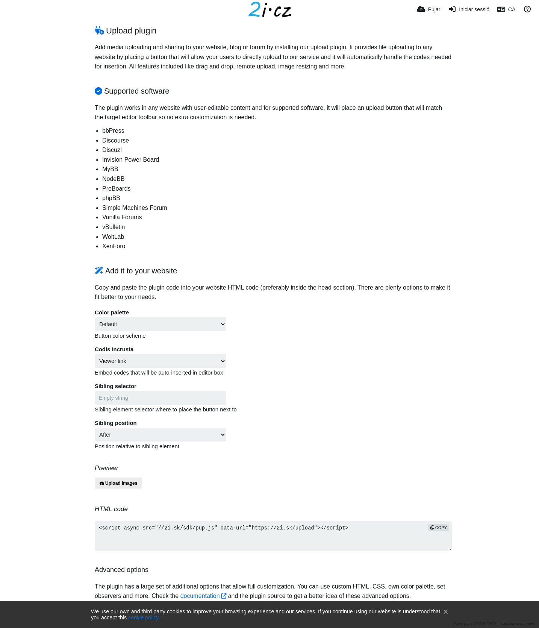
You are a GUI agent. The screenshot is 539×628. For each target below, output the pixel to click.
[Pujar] (428, 9)
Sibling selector (115, 386)
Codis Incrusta (114, 349)
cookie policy (143, 617)
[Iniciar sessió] (468, 9)
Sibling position (116, 423)
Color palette (112, 312)
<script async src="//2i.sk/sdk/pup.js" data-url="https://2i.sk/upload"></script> (273, 536)
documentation (200, 596)
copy (438, 527)
